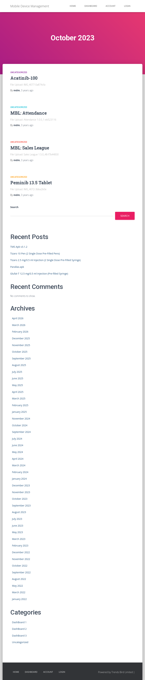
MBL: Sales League (29, 148)
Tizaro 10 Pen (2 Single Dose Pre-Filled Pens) (35, 253)
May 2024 (17, 452)
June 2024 (17, 445)
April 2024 (18, 458)
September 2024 (21, 432)
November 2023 (21, 492)
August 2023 (19, 512)
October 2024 (19, 425)
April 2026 (18, 318)
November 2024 (21, 418)
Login (127, 6)
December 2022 (21, 552)
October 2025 (19, 351)
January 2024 (19, 478)
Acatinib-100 (24, 78)
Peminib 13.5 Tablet (31, 183)
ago (27, 90)
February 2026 (20, 331)
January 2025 (19, 411)
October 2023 (19, 498)
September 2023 (21, 505)
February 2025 (20, 405)
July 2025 (17, 371)
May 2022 (17, 585)
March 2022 (18, 592)
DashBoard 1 (19, 622)
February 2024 (20, 472)
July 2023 (17, 518)
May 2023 (17, 532)
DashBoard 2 (19, 628)
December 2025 (21, 338)
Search (14, 207)
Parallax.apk (17, 266)
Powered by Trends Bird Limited (115, 672)
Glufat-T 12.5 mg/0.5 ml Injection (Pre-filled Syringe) (39, 273)
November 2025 (21, 345)
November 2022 (21, 559)
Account (110, 6)
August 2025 (19, 365)
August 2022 (19, 579)
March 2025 (18, 398)
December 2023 (21, 485)
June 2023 (17, 525)
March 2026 (18, 325)
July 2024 (17, 438)
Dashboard (91, 6)
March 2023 (18, 539)
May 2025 (17, 385)
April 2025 (18, 392)
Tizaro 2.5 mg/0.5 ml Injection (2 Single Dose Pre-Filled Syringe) (45, 260)
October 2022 (19, 565)
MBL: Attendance (28, 113)
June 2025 (17, 378)
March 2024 (18, 465)
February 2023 (20, 545)
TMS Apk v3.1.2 (18, 246)
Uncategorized (18, 72)
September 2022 (21, 572)
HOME (73, 6)
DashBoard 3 (19, 635)
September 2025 (21, 358)
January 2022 (19, 599)
